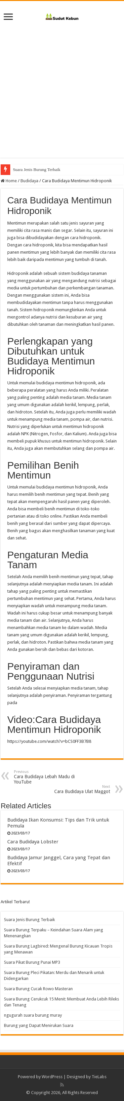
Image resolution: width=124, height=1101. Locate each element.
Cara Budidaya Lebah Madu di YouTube (48, 777)
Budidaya (29, 180)
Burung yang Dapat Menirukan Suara (38, 1025)
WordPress (52, 1076)
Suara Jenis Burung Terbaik (37, 169)
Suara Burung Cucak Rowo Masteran (38, 988)
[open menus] (8, 17)
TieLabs (99, 1076)
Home (9, 180)
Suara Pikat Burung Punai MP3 (32, 962)
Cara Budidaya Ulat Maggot (76, 789)
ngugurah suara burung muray (33, 1015)
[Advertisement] (62, 96)
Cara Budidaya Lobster (33, 842)
